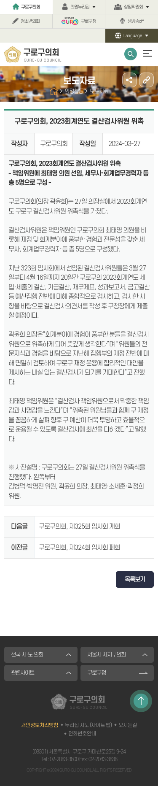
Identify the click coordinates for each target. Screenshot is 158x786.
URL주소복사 (146, 80)
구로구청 (88, 21)
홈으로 (54, 91)
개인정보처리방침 (39, 725)
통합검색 (130, 54)
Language (132, 35)
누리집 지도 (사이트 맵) (88, 725)
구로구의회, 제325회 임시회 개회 (79, 526)
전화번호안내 (82, 734)
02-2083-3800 (64, 759)
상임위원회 (133, 7)
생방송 (136, 21)
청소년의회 (30, 21)
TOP (141, 701)
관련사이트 (22, 673)
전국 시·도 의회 (27, 654)
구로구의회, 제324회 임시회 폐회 (79, 547)
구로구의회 (30, 7)
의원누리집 (79, 7)
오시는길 (127, 725)
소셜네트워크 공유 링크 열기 (129, 80)
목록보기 (135, 579)
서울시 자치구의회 (106, 654)
